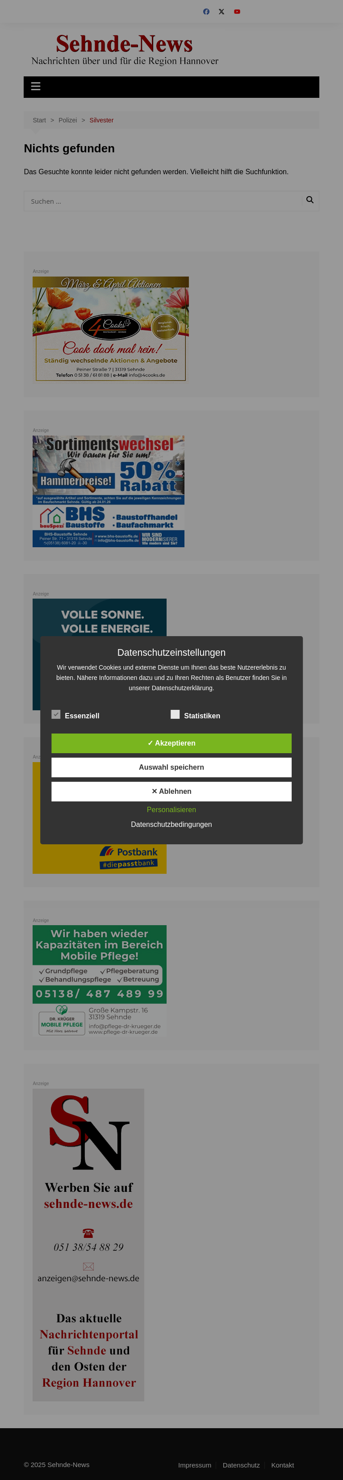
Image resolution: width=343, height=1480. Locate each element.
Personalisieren (171, 809)
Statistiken (195, 714)
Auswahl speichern (171, 767)
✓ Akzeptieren (171, 743)
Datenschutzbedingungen (171, 824)
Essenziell (75, 714)
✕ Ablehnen (171, 791)
